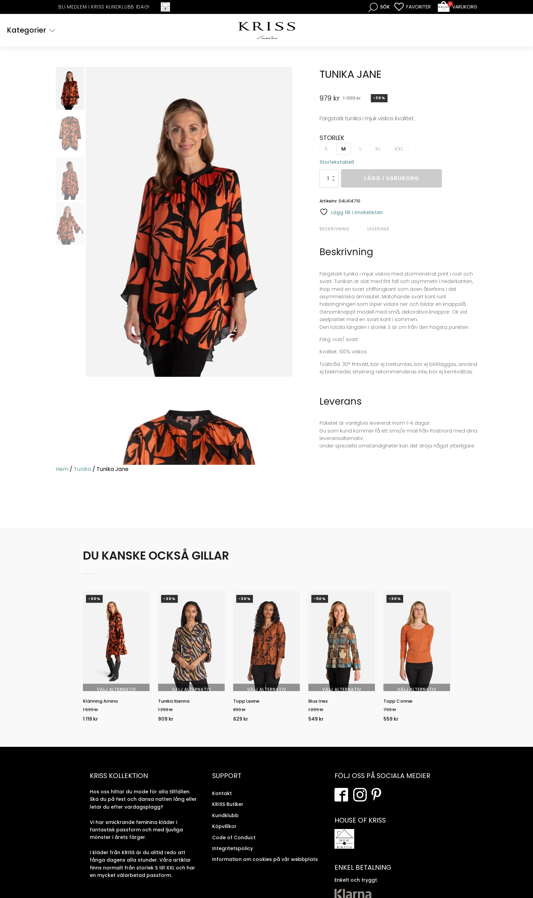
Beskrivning (334, 230)
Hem (62, 470)
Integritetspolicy (232, 855)
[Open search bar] (379, 7)
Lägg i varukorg (391, 179)
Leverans (378, 230)
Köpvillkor (224, 833)
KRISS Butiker (227, 812)
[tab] (343, 230)
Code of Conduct (234, 845)
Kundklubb (225, 823)
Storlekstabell (337, 163)
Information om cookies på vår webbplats (265, 867)
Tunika (82, 470)
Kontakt (222, 800)
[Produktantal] (329, 180)
